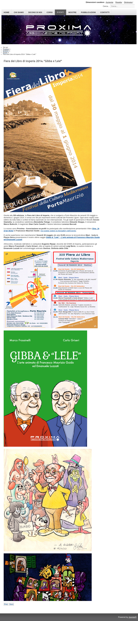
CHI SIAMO (19, 12)
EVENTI (60, 12)
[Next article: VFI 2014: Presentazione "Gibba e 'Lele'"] (11, 604)
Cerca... (106, 6)
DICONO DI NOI (35, 12)
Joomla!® (133, 617)
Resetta (118, 2)
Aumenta (109, 2)
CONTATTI (105, 12)
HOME (6, 12)
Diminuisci (128, 2)
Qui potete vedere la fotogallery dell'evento (58, 231)
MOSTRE (72, 12)
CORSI (50, 12)
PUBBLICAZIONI (88, 12)
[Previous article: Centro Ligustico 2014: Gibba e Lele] (6, 604)
